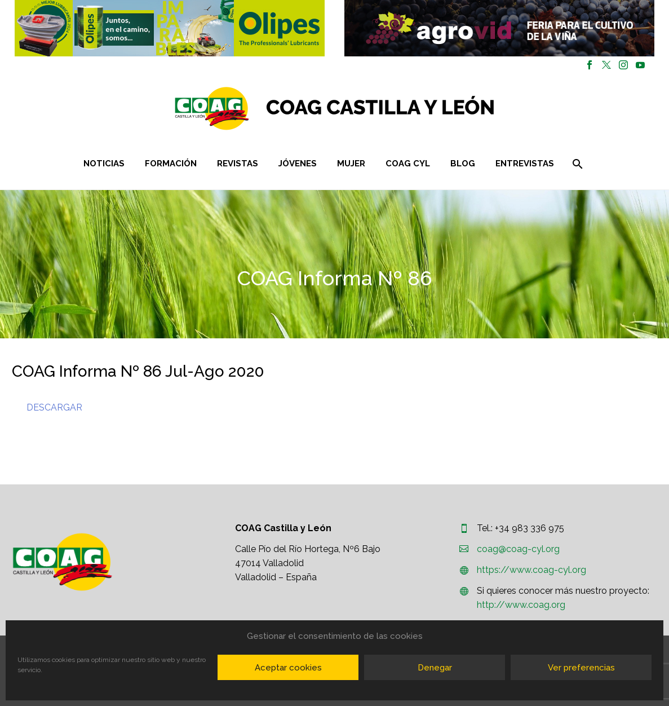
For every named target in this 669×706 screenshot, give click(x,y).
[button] (170, 28)
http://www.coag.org (521, 604)
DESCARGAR (54, 407)
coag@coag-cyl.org (518, 549)
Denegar (435, 668)
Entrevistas (524, 163)
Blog (462, 163)
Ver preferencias (581, 668)
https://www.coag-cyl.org (531, 569)
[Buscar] (577, 164)
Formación (171, 163)
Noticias (104, 163)
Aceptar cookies (288, 668)
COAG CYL (408, 163)
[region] (170, 28)
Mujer (351, 163)
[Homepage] (401, 109)
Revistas (237, 163)
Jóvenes (297, 163)
